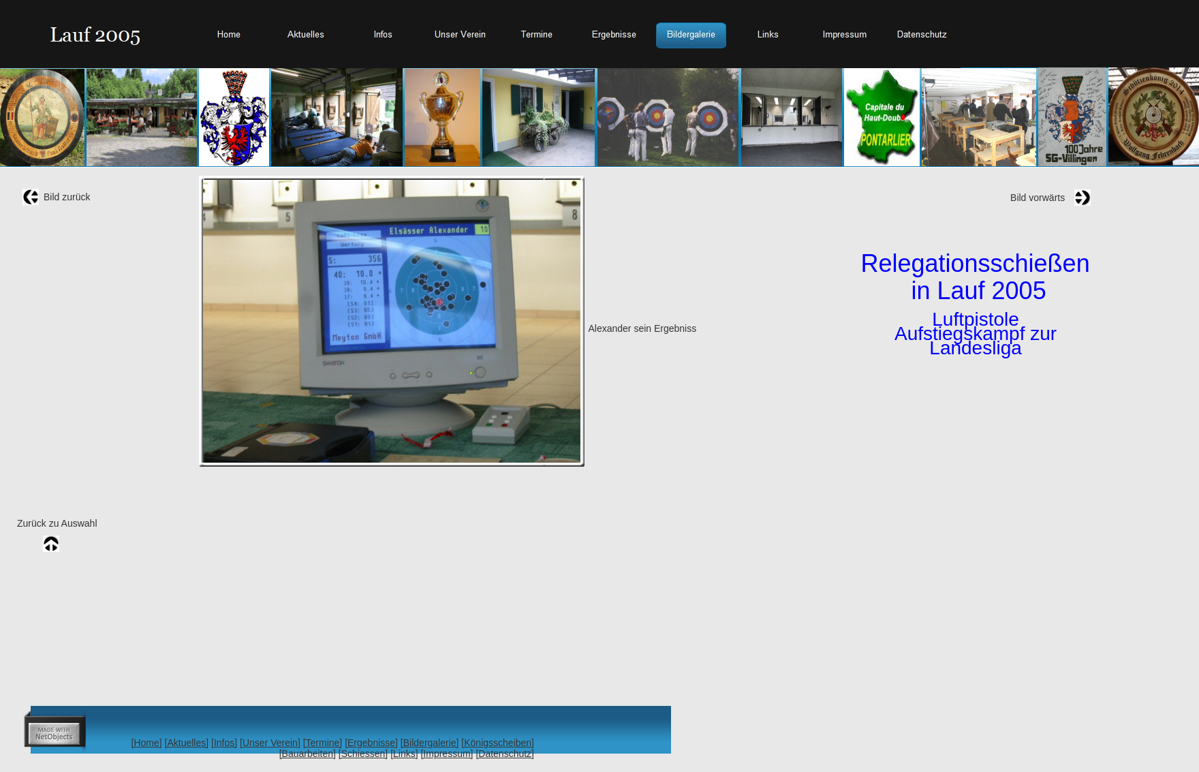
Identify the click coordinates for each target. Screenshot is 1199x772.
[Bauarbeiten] (307, 753)
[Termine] (323, 742)
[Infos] (224, 742)
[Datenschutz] (505, 753)
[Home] (146, 742)
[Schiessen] (363, 753)
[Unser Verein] (270, 742)
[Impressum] (446, 753)
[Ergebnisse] (371, 742)
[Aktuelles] (187, 742)
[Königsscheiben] (497, 742)
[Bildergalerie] (430, 742)
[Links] (404, 753)
